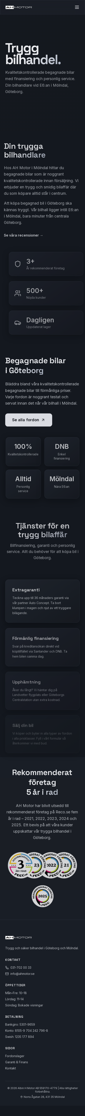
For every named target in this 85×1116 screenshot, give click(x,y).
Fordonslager (14, 1056)
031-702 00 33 (20, 967)
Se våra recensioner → (22, 235)
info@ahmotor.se (22, 974)
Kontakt (10, 1068)
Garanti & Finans (16, 1062)
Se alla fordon (28, 420)
